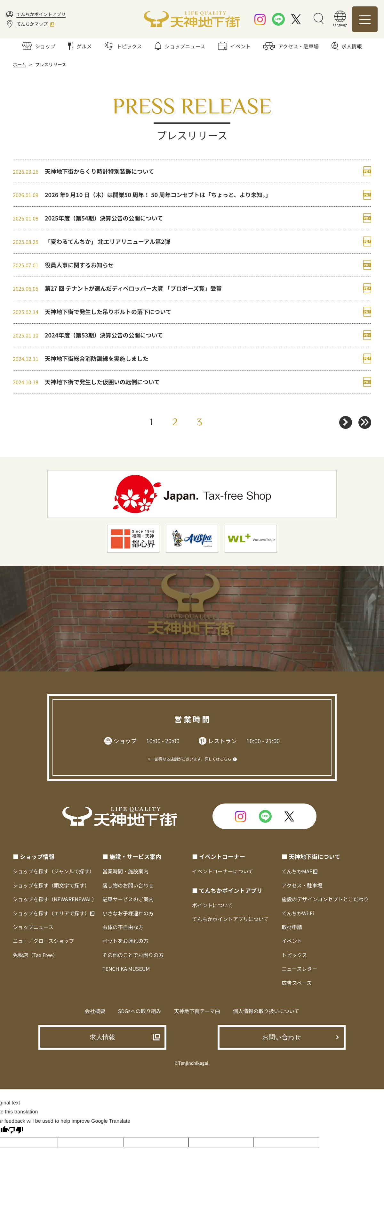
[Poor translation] (15, 1131)
